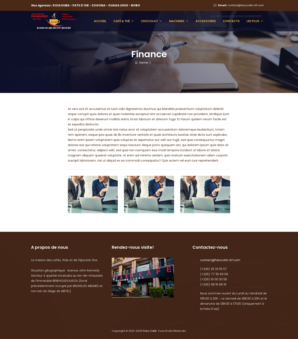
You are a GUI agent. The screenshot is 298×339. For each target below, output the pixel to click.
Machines (179, 21)
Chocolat (151, 21)
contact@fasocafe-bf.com (246, 5)
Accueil (100, 21)
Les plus (255, 21)
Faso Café (150, 331)
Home (141, 63)
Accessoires (206, 21)
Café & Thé (123, 21)
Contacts (231, 21)
